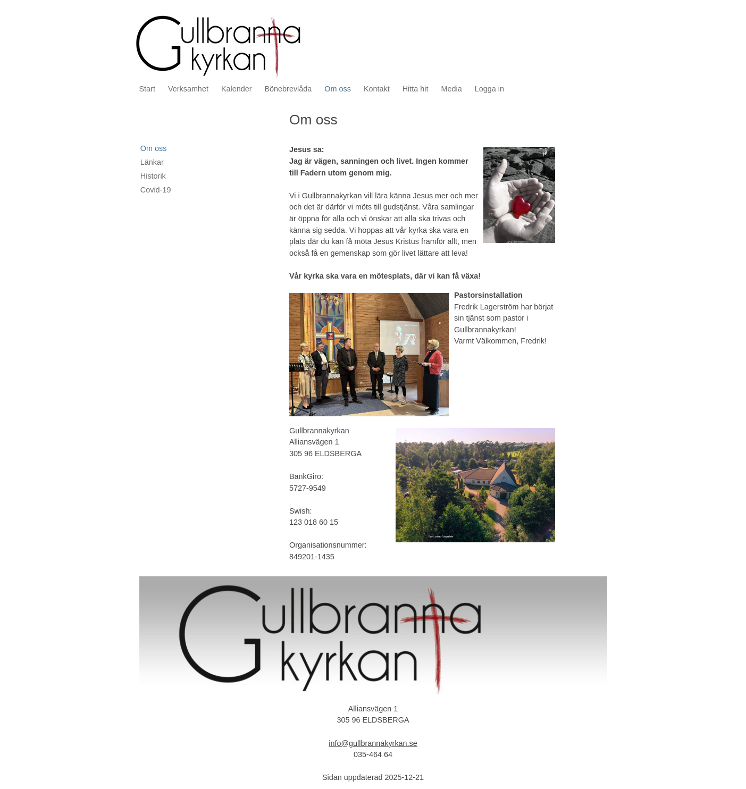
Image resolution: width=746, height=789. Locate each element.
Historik (153, 176)
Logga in (489, 89)
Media (451, 89)
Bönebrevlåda (288, 89)
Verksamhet (188, 89)
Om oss (337, 89)
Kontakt (377, 89)
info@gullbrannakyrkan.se (373, 743)
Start (147, 89)
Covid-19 (155, 190)
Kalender (236, 89)
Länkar (152, 162)
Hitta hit (416, 89)
